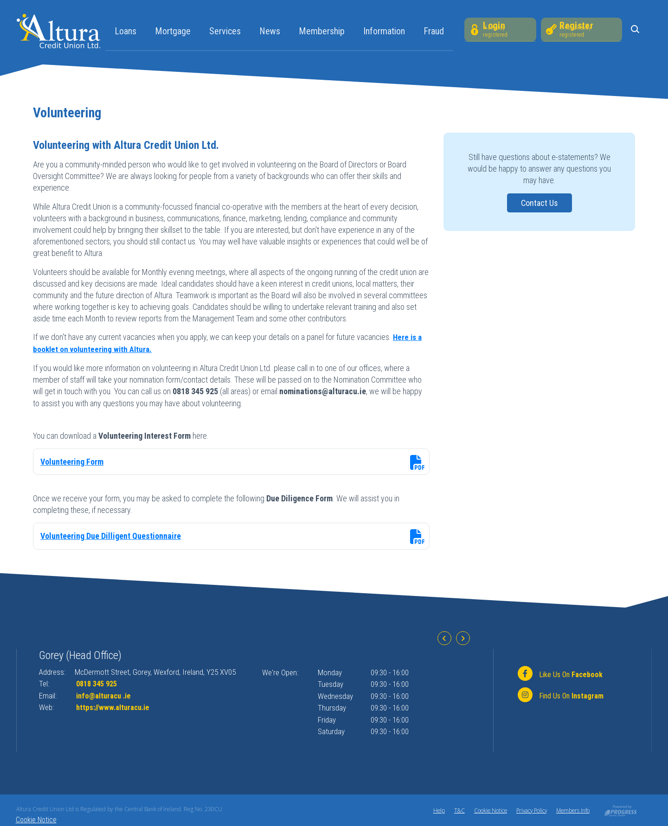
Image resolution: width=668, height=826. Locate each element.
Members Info (572, 810)
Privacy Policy (529, 810)
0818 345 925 (99, 683)
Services (224, 31)
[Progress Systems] (620, 809)
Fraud (433, 31)
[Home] (58, 30)
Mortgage (172, 31)
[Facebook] (559, 674)
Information (383, 31)
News (268, 31)
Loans (124, 31)
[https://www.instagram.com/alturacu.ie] (560, 695)
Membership (321, 31)
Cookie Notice (487, 810)
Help (434, 810)
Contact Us (539, 203)
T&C (455, 810)
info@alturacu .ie (105, 695)
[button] (636, 30)
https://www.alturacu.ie (114, 706)
